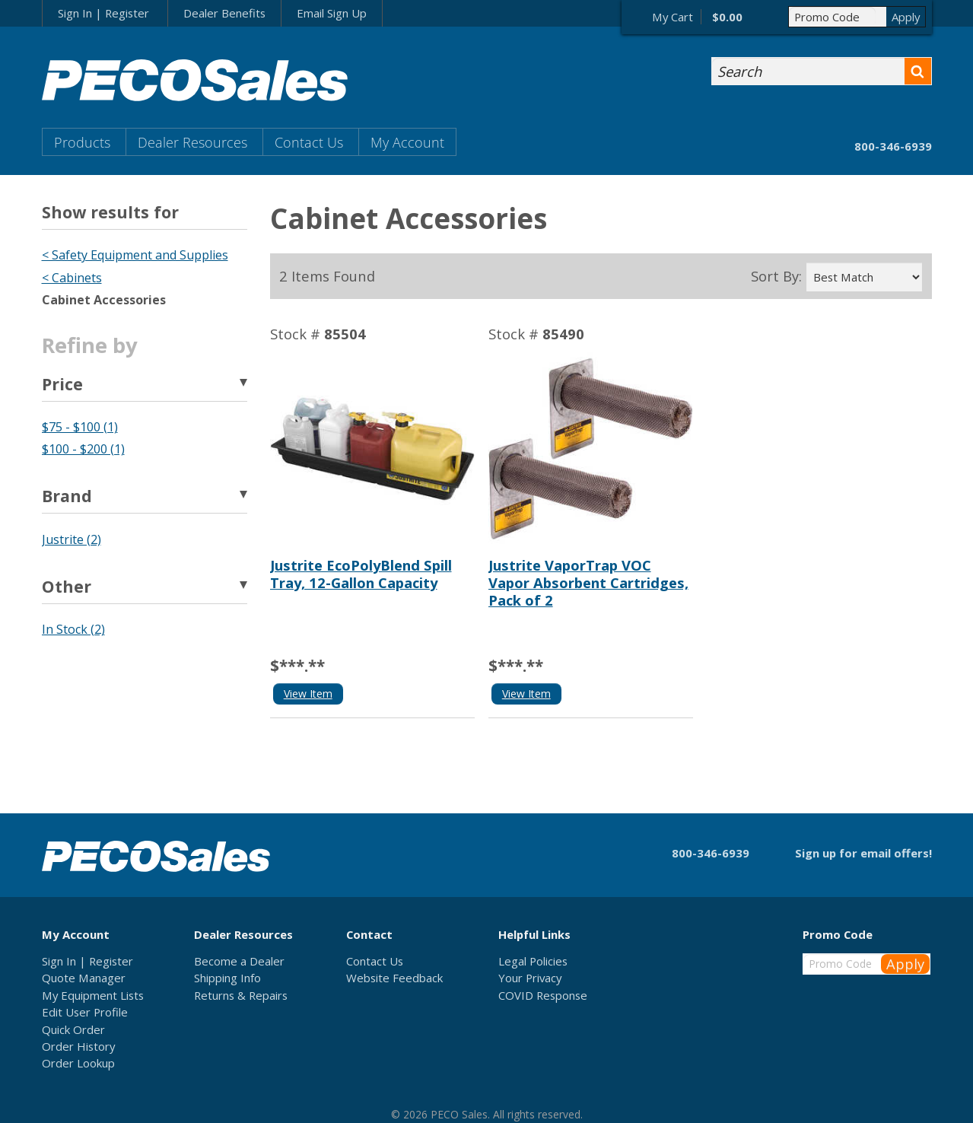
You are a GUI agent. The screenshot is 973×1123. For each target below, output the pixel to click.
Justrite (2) (71, 539)
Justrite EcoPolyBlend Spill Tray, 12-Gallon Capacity (361, 573)
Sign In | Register (103, 13)
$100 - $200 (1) (83, 449)
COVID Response (542, 995)
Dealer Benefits (224, 13)
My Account (407, 141)
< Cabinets (72, 277)
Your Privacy (529, 977)
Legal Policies (533, 961)
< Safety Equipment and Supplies (135, 255)
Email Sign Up (332, 13)
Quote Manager (84, 977)
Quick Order (73, 1029)
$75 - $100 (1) (80, 426)
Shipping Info (227, 977)
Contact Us (309, 141)
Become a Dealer (239, 961)
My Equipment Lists (93, 995)
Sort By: (776, 276)
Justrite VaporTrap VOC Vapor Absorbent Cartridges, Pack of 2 (588, 582)
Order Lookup (78, 1063)
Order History (78, 1046)
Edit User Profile (85, 1012)
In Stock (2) (73, 629)
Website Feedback (394, 977)
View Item (308, 693)
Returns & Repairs (241, 995)
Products (82, 141)
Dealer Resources (192, 141)
